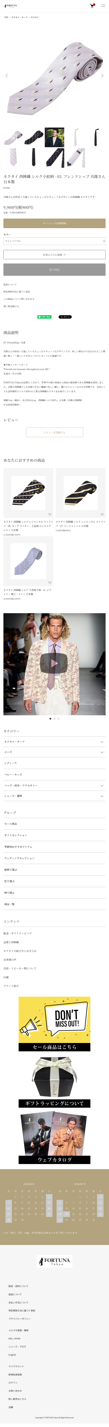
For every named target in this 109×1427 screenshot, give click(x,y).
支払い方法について (19, 1302)
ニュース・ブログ (17, 1346)
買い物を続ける (11, 306)
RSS (10, 1338)
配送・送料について (19, 1286)
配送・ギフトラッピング (17, 933)
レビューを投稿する (54, 432)
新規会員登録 (15, 1374)
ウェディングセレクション (19, 858)
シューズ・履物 (13, 796)
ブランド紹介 (11, 986)
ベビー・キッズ (13, 774)
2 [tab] (54, 719)
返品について (10, 284)
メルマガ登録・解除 (19, 1330)
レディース (10, 763)
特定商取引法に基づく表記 (16, 291)
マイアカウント (16, 1366)
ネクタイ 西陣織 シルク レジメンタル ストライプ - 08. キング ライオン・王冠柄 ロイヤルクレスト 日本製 (28, 526)
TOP (6, 17)
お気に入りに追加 (54, 254)
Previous (7, 75)
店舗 (6, 977)
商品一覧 (9, 904)
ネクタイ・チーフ (19, 17)
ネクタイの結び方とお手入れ (20, 951)
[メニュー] (103, 6)
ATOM (17, 1338)
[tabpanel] (54, 664)
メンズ (8, 752)
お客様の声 (9, 959)
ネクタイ (35, 17)
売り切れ (54, 270)
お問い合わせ (15, 1390)
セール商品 (10, 823)
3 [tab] (58, 719)
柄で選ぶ (9, 892)
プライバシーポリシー (20, 1318)
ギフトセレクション (15, 835)
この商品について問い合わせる (19, 299)
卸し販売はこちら (17, 1399)
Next (102, 75)
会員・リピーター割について (20, 968)
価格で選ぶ (10, 869)
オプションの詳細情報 (54, 223)
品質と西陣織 (11, 942)
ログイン (13, 1382)
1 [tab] (50, 719)
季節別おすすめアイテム (18, 846)
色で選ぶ (9, 881)
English (12, 1354)
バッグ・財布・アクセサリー (21, 785)
